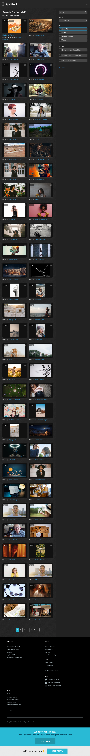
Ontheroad (38, 440)
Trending (47, 652)
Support (9, 652)
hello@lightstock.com (13, 710)
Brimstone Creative (41, 119)
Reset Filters (63, 68)
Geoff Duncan (13, 119)
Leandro (37, 279)
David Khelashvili (14, 400)
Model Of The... (8, 35)
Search (85, 12)
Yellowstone (12, 520)
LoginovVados (13, 259)
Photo (63, 32)
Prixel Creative (13, 59)
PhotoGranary (39, 179)
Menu (86, 4)
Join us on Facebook (54, 682)
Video (63, 40)
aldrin (10, 360)
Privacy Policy (49, 665)
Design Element (67, 36)
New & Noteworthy (50, 655)
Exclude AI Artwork (68, 60)
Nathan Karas (39, 540)
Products (62, 26)
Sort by (61, 17)
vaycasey (12, 99)
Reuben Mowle (40, 560)
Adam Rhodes (39, 79)
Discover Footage (50, 647)
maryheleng (12, 380)
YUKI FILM (12, 460)
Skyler (37, 199)
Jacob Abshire (39, 35)
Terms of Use (49, 662)
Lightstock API (11, 655)
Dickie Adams (39, 620)
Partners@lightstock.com (14, 704)
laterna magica (39, 520)
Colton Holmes (13, 239)
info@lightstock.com (12, 699)
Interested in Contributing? (14, 657)
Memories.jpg (39, 320)
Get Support (10, 694)
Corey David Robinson (42, 159)
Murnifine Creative (41, 219)
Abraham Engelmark (41, 400)
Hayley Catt (12, 320)
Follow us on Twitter (53, 679)
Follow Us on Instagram (54, 685)
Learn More (45, 741)
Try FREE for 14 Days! (13, 649)
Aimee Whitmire (14, 139)
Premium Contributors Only (71, 55)
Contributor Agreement (51, 671)
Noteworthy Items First (71, 50)
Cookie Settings (49, 668)
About (8, 644)
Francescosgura (14, 500)
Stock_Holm (39, 99)
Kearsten (38, 500)
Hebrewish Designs (15, 159)
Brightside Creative (15, 420)
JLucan (37, 139)
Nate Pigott (38, 299)
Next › (36, 630)
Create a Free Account (13, 647)
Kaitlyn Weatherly (40, 239)
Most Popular (48, 649)
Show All (64, 29)
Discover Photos (49, 644)
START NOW (57, 751)
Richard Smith (39, 59)
